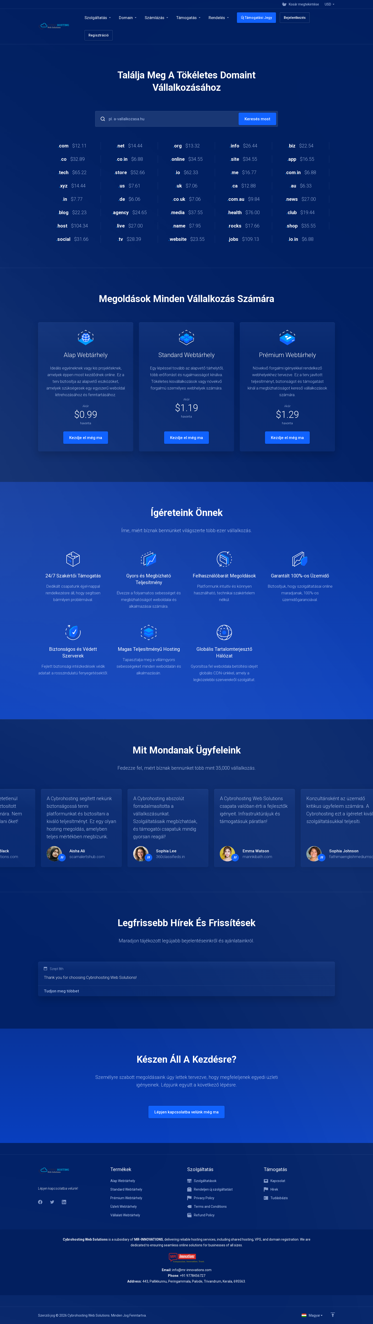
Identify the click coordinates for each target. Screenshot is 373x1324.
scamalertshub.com (87, 856)
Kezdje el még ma (85, 437)
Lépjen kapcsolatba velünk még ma (186, 1112)
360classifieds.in (170, 856)
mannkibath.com (257, 856)
